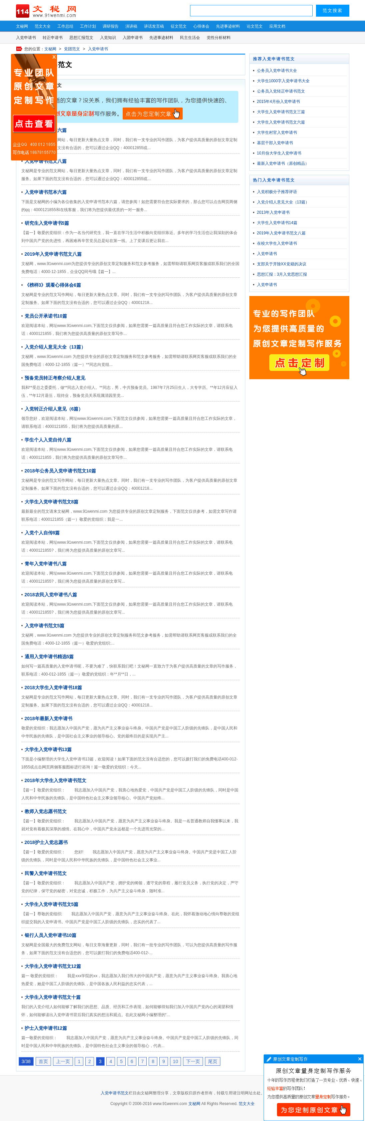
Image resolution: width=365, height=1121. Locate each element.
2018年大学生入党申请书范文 (55, 780)
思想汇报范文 (81, 37)
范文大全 (43, 26)
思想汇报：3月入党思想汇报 (282, 274)
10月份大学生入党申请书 (279, 153)
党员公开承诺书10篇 (46, 316)
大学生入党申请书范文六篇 (281, 122)
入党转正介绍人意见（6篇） (54, 409)
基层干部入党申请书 (275, 142)
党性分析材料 (219, 37)
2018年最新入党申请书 (48, 718)
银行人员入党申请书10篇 (51, 935)
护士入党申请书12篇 (46, 1028)
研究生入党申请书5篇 (47, 223)
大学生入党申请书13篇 (48, 749)
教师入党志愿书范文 (46, 811)
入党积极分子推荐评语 (277, 191)
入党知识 (108, 37)
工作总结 (65, 26)
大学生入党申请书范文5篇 (52, 904)
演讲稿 (131, 26)
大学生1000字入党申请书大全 (283, 81)
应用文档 (277, 26)
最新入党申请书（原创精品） (283, 163)
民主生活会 (190, 37)
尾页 (212, 1061)
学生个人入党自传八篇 (48, 439)
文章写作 (314, 1087)
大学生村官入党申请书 (277, 132)
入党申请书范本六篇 (46, 192)
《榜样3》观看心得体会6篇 (53, 285)
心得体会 (201, 26)
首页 (43, 1061)
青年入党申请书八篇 (46, 563)
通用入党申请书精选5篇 (49, 656)
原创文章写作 (34, 107)
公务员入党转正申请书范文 (281, 91)
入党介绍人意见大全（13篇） (55, 347)
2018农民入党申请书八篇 (51, 594)
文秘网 (22, 26)
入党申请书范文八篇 (46, 161)
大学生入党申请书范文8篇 (52, 501)
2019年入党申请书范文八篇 (53, 254)
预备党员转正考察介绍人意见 (55, 378)
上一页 (63, 1061)
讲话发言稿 (154, 26)
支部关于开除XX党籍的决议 (281, 264)
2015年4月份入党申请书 (278, 101)
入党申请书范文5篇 (45, 625)
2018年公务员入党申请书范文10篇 (60, 470)
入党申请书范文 (115, 1093)
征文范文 (179, 26)
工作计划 (88, 26)
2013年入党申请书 (273, 212)
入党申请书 (26, 37)
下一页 (193, 1061)
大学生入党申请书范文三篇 (281, 112)
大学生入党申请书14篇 (277, 222)
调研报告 (111, 26)
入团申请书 (133, 37)
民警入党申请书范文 (46, 873)
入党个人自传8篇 (42, 532)
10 (175, 1061)
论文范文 (255, 26)
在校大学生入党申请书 (277, 243)
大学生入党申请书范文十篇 (53, 997)
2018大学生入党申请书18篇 (53, 687)
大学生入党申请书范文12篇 (53, 966)
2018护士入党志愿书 (46, 842)
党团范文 (72, 49)
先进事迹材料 (228, 26)
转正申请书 (53, 37)
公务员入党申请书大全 (277, 70)
